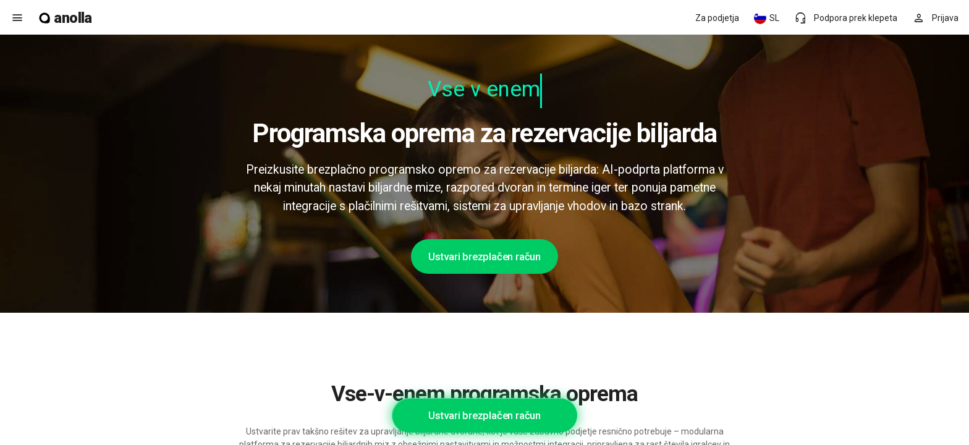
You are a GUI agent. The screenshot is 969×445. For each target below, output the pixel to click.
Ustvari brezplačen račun (484, 256)
